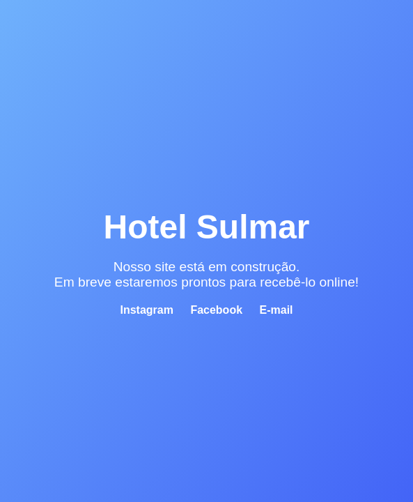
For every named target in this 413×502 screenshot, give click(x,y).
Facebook (216, 310)
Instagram (146, 310)
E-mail (276, 310)
